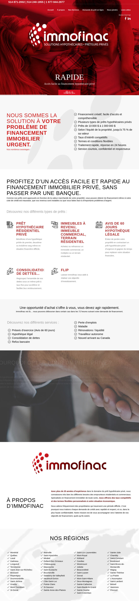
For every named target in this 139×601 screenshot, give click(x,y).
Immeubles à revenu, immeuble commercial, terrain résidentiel (70, 233)
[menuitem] (50, 10)
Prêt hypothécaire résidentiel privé (28, 229)
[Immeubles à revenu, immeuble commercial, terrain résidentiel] (51, 224)
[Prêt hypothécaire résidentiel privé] (7, 224)
